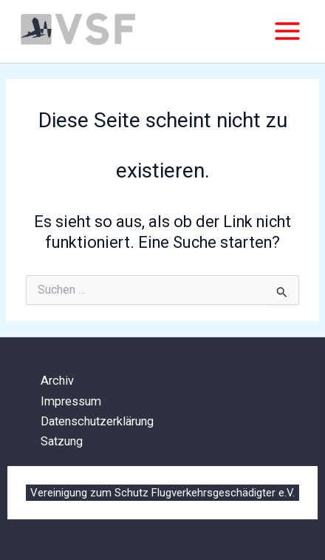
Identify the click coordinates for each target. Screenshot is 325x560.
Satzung (62, 441)
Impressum (71, 401)
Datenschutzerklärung (97, 421)
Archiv (57, 381)
